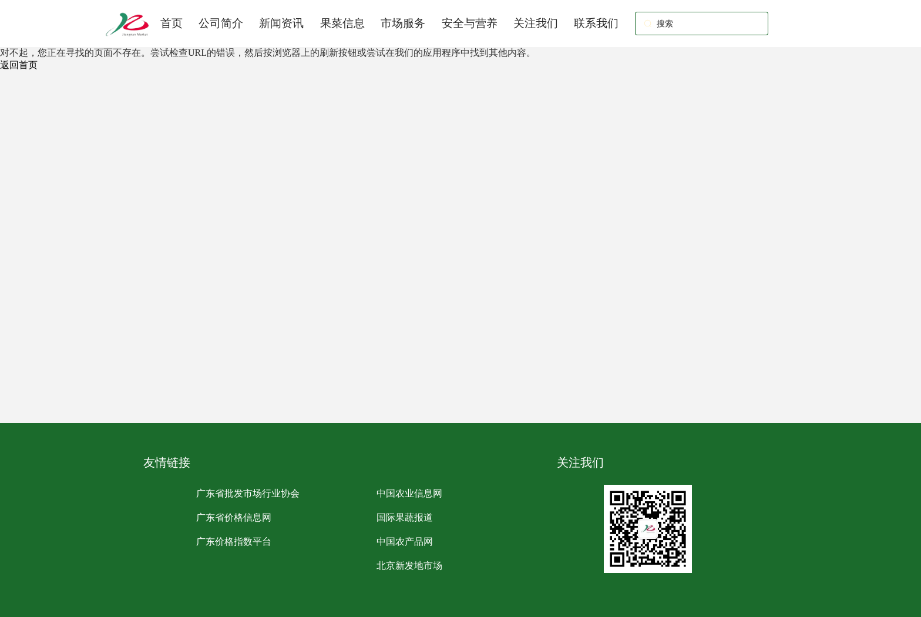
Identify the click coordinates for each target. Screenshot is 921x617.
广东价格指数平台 (233, 541)
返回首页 (19, 65)
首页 (171, 23)
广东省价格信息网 (233, 517)
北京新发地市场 (409, 566)
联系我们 (596, 23)
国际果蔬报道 (405, 517)
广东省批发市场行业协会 (248, 493)
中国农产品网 (405, 541)
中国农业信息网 (409, 493)
